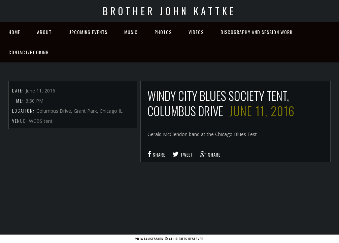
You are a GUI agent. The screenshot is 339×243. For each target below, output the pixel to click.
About (44, 31)
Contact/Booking (28, 52)
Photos (163, 31)
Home (14, 31)
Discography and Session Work (257, 31)
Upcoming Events (87, 31)
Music (131, 31)
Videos (196, 31)
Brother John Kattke (169, 11)
